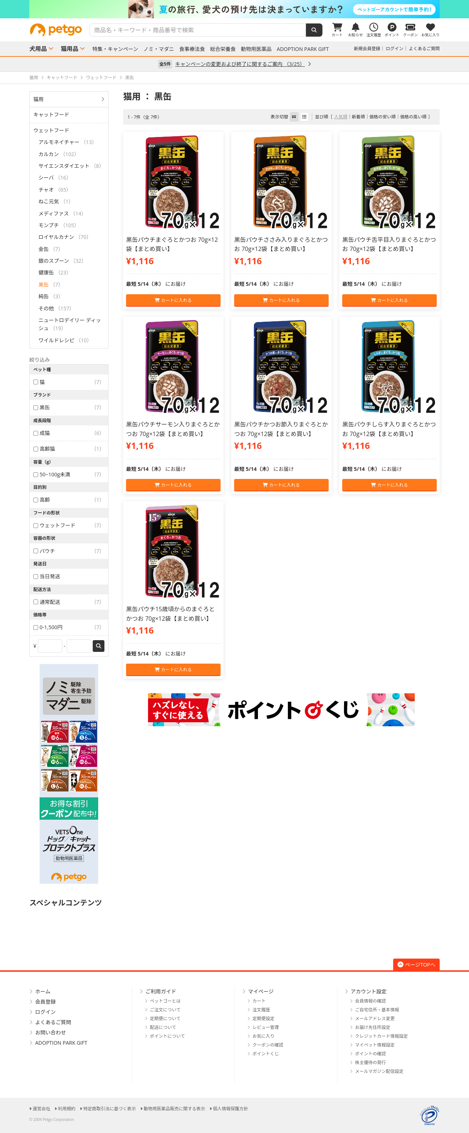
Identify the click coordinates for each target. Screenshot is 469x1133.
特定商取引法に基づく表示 (109, 1109)
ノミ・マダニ (158, 49)
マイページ (261, 991)
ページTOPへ (416, 964)
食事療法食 (192, 49)
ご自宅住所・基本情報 (377, 1010)
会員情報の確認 (370, 1001)
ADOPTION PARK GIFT (303, 49)
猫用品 (69, 49)
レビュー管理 (265, 1027)
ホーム (43, 991)
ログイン (394, 48)
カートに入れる (173, 300)
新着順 (358, 117)
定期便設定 (263, 1018)
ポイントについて (167, 1036)
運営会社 (41, 1109)
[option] (234, 9)
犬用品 (38, 49)
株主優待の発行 (370, 1062)
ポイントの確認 (370, 1054)
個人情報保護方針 (230, 1109)
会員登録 (45, 1001)
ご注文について (165, 1010)
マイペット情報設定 (375, 1045)
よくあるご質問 (424, 48)
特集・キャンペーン (115, 49)
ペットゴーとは (165, 1001)
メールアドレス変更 (375, 1018)
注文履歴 (261, 1010)
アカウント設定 (369, 991)
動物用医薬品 (256, 49)
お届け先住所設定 (372, 1027)
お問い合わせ (50, 1032)
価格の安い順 (382, 117)
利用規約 (66, 1109)
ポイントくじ (265, 1054)
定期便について (165, 1018)
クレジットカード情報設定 (381, 1036)
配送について (163, 1027)
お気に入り (263, 1036)
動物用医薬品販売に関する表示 (174, 1109)
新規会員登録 (367, 48)
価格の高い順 (413, 117)
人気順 (340, 117)
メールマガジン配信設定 (379, 1071)
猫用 (38, 99)
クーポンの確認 (267, 1045)
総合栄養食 (223, 49)
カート (259, 1001)
